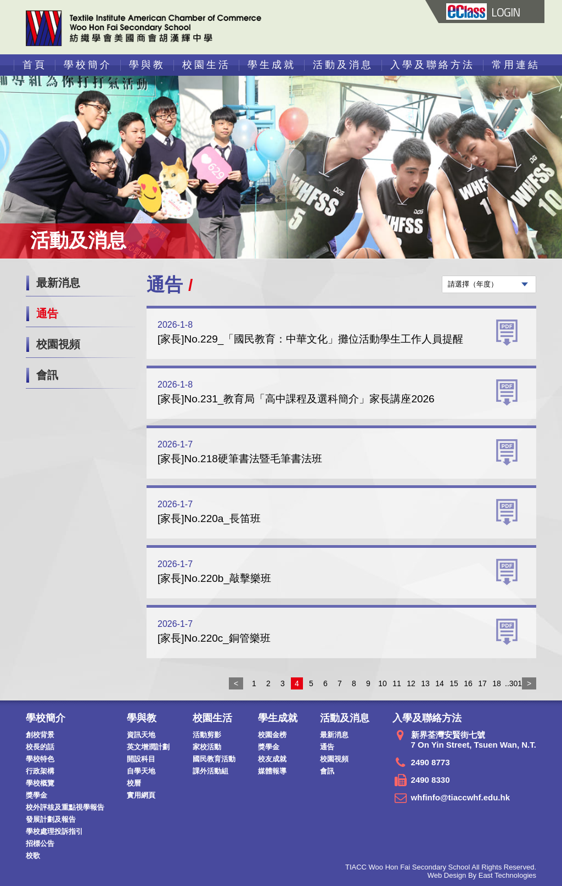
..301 (511, 683)
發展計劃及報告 (51, 819)
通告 (47, 313)
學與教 (147, 64)
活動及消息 (343, 64)
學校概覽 (40, 783)
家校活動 (207, 747)
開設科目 (141, 759)
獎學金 (36, 795)
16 (468, 683)
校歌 (33, 855)
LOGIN (483, 12)
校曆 (134, 783)
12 (411, 683)
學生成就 (272, 64)
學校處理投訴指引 (54, 831)
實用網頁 (141, 795)
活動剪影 (207, 735)
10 (382, 683)
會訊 (47, 375)
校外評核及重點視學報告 (65, 807)
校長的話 (40, 747)
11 (396, 683)
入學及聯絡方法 (432, 64)
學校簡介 (88, 64)
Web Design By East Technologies (482, 875)
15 (453, 683)
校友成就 (272, 759)
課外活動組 (210, 771)
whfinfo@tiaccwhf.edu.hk (460, 797)
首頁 (35, 64)
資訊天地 (141, 735)
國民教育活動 (214, 759)
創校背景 (40, 735)
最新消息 (58, 283)
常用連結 (516, 64)
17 (482, 683)
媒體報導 (272, 771)
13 (425, 683)
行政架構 (40, 771)
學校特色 (40, 759)
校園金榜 (272, 735)
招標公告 (40, 843)
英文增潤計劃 (148, 747)
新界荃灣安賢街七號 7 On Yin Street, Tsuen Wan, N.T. (473, 739)
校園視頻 (58, 344)
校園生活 (206, 64)
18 (496, 683)
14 (439, 683)
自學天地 (141, 771)
